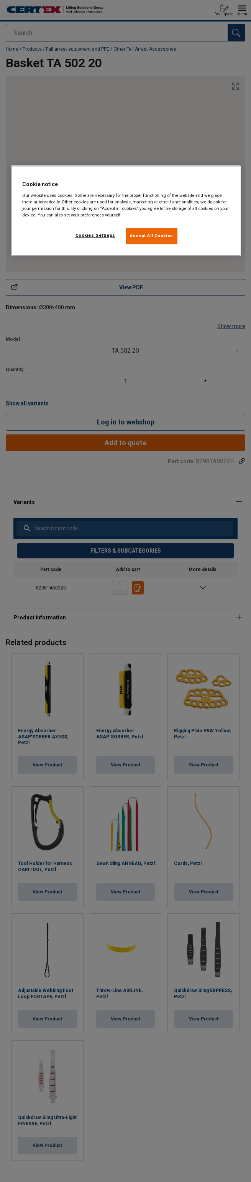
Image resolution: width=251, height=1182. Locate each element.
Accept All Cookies (151, 235)
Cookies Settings (95, 235)
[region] (126, 210)
